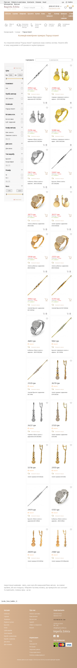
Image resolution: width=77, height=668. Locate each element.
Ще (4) (8, 181)
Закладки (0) (33, 644)
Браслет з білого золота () (58, 182)
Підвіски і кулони (9, 622)
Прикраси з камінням (64, 16)
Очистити (17, 68)
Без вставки (10, 119)
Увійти (69, 2)
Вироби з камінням (9, 639)
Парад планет (10, 109)
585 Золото (9, 98)
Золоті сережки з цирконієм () (59, 225)
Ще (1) (8, 139)
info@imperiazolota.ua (60, 628)
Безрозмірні (10, 162)
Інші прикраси (50, 15)
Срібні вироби (8, 630)
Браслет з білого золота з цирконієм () (35, 98)
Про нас (7, 2)
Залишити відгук (35, 94)
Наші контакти (33, 616)
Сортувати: (30, 60)
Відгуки (17, 4)
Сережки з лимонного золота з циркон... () (60, 98)
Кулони (37, 14)
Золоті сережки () (35, 477)
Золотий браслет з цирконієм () (36, 309)
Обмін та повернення (35, 625)
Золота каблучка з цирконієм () (36, 225)
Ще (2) (8, 165)
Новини (38, 2)
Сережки (15, 14)
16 (6, 175)
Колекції (56, 14)
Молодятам (8, 4)
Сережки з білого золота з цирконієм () (35, 140)
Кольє (43, 14)
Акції (44, 2)
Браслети (31, 14)
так (7, 88)
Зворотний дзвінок (34, 649)
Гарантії (31, 622)
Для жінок (9, 148)
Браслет (8, 159)
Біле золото (10, 132)
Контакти (30, 2)
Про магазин (33, 619)
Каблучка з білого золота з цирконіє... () (35, 182)
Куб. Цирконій (10, 122)
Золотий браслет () (60, 308)
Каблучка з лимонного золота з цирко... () (60, 140)
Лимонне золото (11, 135)
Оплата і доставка (34, 614)
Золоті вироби (8, 633)
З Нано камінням (71, 15)
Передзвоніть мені (54, 8)
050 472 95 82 (58, 614)
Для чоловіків (8, 644)
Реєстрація (32, 647)
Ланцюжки (22, 14)
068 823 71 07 (57, 616)
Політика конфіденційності (37, 655)
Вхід (30, 641)
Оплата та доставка (18, 2)
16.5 (7, 178)
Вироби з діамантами (10, 636)
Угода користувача (35, 652)
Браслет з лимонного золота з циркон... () (60, 351)
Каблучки (8, 14)
